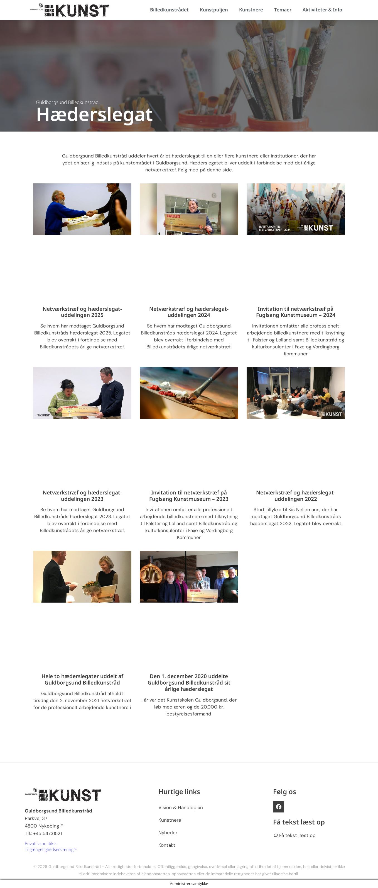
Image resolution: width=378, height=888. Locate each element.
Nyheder (167, 832)
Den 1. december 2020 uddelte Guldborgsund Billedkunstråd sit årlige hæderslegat (189, 683)
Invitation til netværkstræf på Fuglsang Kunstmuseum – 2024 (295, 312)
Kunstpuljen (214, 9)
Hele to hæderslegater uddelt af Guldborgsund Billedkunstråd (82, 679)
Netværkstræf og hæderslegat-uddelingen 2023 (82, 496)
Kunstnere (251, 9)
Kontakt (166, 845)
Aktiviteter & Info (322, 9)
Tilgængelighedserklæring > (51, 849)
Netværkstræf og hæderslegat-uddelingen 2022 (295, 496)
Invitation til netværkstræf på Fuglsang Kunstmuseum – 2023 (189, 496)
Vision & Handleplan (180, 807)
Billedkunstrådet (169, 9)
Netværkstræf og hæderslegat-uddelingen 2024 (189, 312)
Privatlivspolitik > (40, 843)
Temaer (282, 9)
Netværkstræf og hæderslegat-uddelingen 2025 (82, 312)
